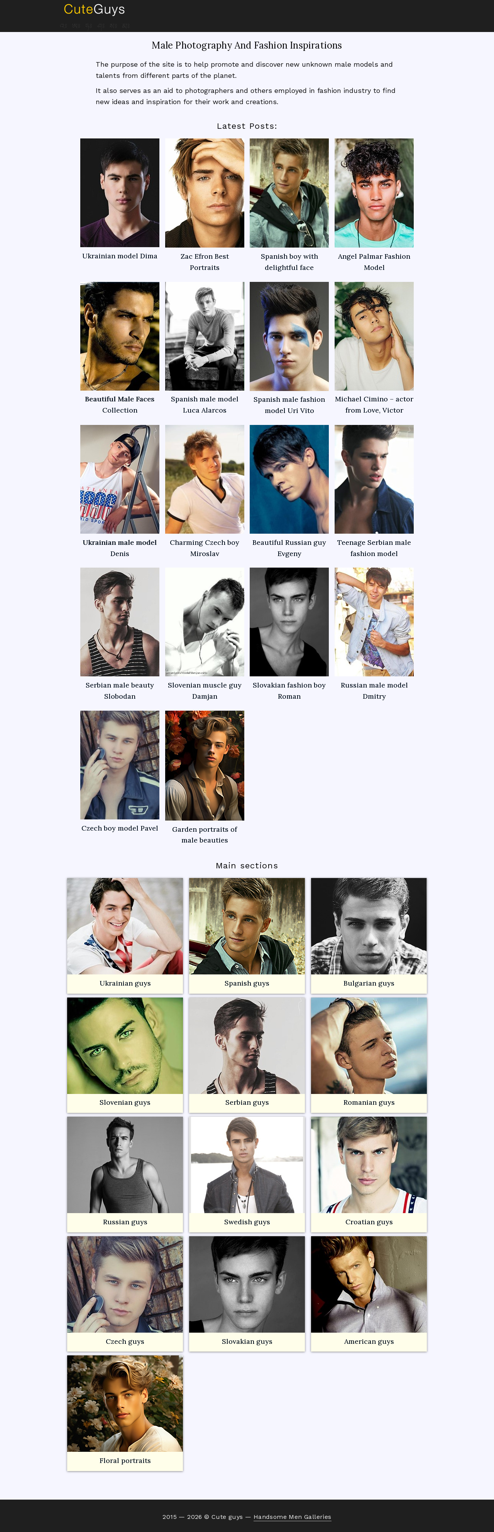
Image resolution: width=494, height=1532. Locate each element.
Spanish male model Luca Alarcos (204, 348)
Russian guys (125, 1171)
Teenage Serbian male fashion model (374, 491)
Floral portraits (125, 1410)
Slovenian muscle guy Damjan (204, 634)
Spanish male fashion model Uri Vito (289, 348)
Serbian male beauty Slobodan (119, 634)
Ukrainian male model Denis (119, 491)
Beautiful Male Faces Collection (119, 348)
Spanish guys (247, 983)
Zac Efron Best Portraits (204, 205)
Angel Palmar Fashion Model (374, 205)
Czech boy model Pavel (119, 772)
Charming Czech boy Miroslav (204, 491)
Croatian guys (369, 1221)
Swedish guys (247, 1221)
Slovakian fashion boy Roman (289, 634)
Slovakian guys (247, 1291)
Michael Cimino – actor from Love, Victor (374, 348)
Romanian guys (369, 1052)
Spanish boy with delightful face (289, 205)
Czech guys (125, 1341)
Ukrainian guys (125, 983)
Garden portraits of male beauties (204, 778)
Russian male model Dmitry (374, 634)
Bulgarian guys (369, 933)
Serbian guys (247, 1102)
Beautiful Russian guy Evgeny (289, 491)
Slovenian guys (125, 1102)
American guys (369, 1291)
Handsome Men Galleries (293, 1516)
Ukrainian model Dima (119, 199)
